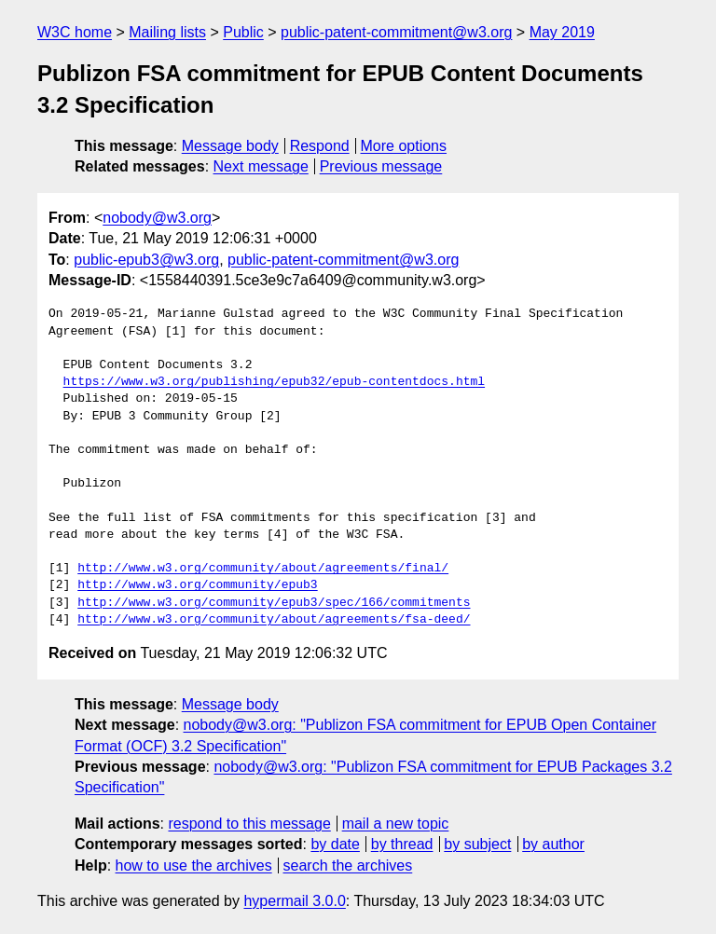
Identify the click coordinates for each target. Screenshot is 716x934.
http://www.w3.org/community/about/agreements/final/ (262, 568)
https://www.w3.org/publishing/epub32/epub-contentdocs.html (274, 382)
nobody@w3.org (157, 218)
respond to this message (249, 823)
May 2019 (562, 32)
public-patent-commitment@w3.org (396, 32)
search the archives (348, 865)
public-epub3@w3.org (146, 260)
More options (404, 146)
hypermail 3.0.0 (294, 901)
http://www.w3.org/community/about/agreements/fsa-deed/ (273, 619)
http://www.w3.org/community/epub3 (197, 585)
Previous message (381, 166)
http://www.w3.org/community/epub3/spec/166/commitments (273, 603)
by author (553, 844)
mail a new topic (395, 823)
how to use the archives (194, 865)
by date (334, 844)
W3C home (74, 32)
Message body (230, 146)
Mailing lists (167, 32)
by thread (402, 844)
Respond (320, 146)
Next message (261, 166)
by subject (477, 844)
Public (243, 32)
